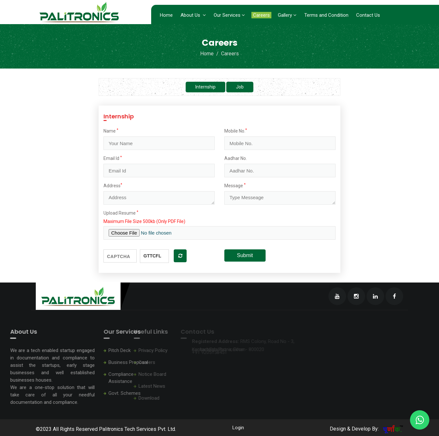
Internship (205, 86)
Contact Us (368, 15)
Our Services (229, 15)
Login (237, 428)
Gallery (287, 15)
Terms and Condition (326, 15)
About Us (193, 15)
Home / (210, 54)
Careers (261, 15)
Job (240, 86)
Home (166, 15)
